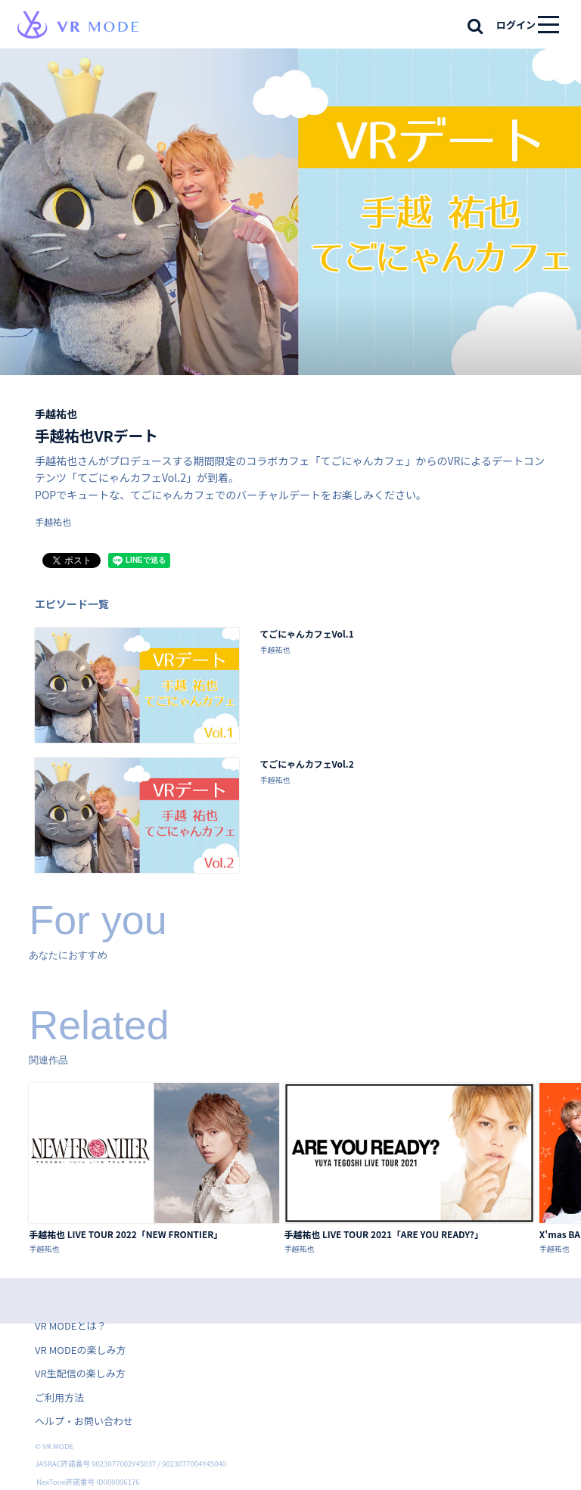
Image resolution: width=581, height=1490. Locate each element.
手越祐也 (56, 413)
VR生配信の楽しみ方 (80, 1373)
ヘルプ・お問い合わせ (84, 1421)
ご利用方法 (59, 1397)
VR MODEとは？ (70, 1325)
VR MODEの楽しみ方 (80, 1350)
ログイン (516, 24)
